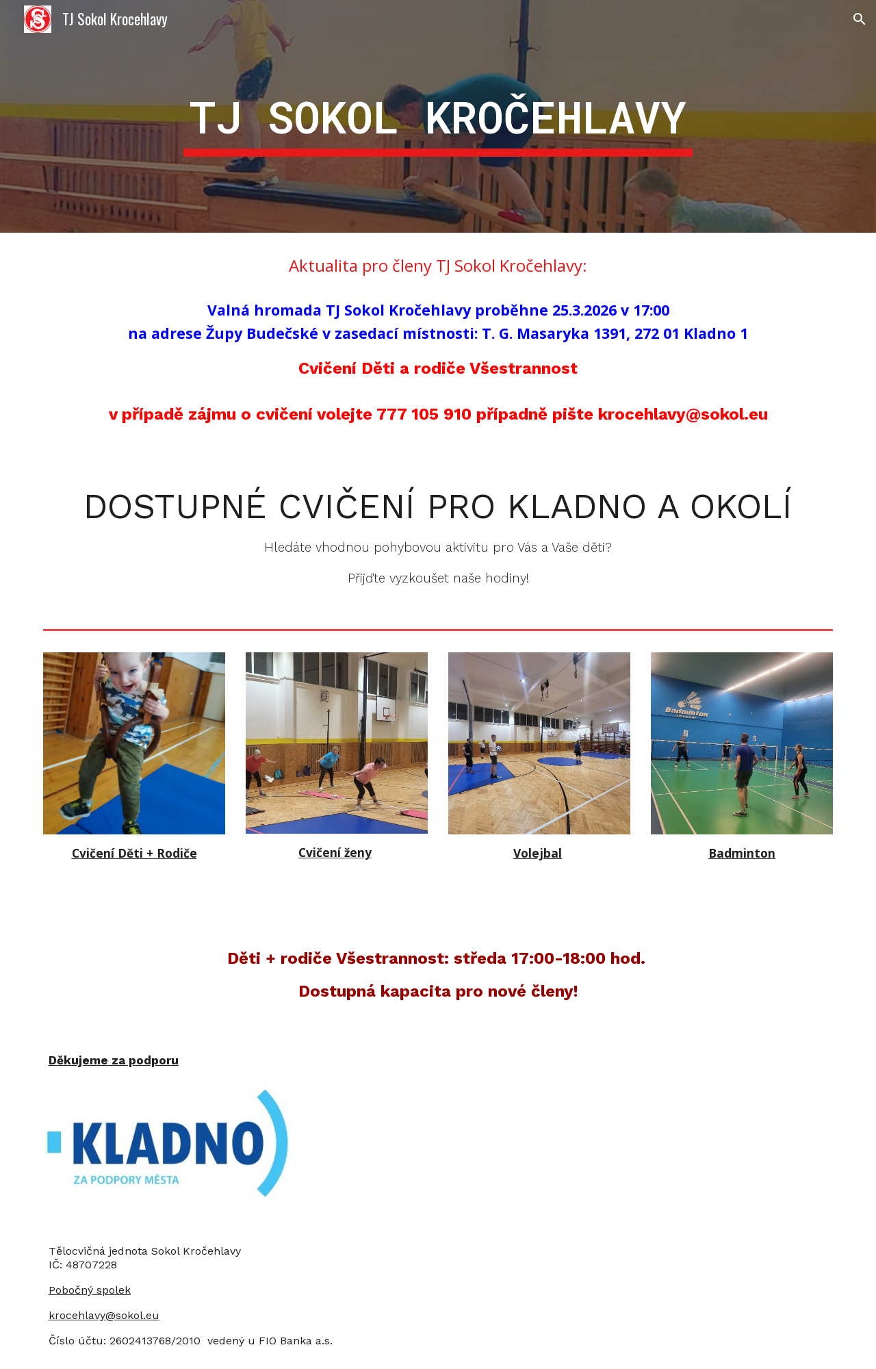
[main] (438, 116)
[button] (859, 19)
